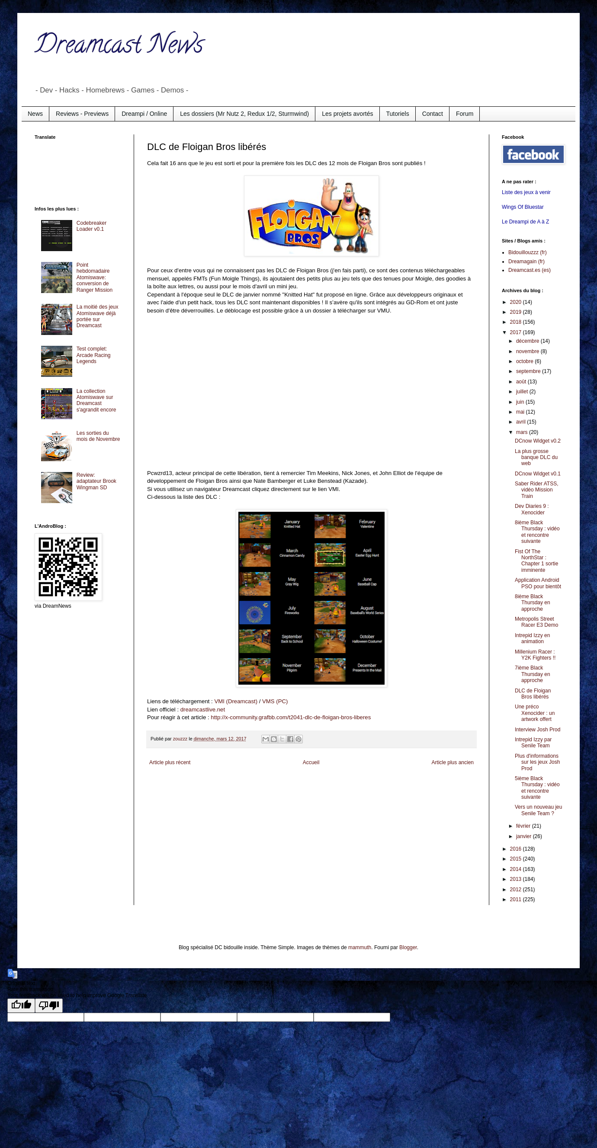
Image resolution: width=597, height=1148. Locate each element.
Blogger (408, 947)
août (522, 382)
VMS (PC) (275, 701)
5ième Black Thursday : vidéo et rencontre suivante (537, 787)
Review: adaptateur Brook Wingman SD (96, 481)
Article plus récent (169, 762)
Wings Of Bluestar (523, 207)
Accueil (311, 762)
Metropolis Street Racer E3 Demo (536, 622)
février (524, 826)
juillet (523, 392)
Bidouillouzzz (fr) (527, 252)
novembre (528, 351)
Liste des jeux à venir (526, 192)
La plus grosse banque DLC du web (536, 457)
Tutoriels (397, 113)
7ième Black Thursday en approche (532, 674)
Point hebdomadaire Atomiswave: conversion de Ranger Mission (94, 277)
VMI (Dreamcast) (235, 701)
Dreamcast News (119, 47)
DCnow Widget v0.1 (538, 474)
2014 (516, 869)
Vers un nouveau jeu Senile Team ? (538, 810)
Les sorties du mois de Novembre (98, 436)
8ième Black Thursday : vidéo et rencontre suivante (537, 532)
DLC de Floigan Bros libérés (533, 694)
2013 (516, 879)
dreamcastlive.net (202, 709)
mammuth (359, 947)
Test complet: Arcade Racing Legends (94, 355)
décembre (528, 341)
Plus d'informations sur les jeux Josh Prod (537, 762)
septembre (529, 371)
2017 (516, 332)
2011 (516, 899)
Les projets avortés (347, 113)
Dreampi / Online (144, 113)
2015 (516, 859)
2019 (516, 312)
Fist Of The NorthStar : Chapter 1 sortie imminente (536, 560)
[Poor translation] (49, 1005)
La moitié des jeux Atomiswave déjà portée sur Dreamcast (98, 316)
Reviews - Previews (82, 113)
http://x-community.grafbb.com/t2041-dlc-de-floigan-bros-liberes (291, 717)
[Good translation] (21, 1005)
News (35, 113)
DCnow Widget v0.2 (538, 441)
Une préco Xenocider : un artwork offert (535, 713)
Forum (464, 113)
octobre (525, 361)
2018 (516, 322)
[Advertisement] (69, 172)
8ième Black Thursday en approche (532, 602)
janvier (524, 836)
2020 (516, 302)
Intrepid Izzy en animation (532, 638)
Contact (432, 113)
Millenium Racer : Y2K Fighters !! (535, 655)
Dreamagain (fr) (526, 261)
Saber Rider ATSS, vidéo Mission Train (536, 490)
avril (521, 422)
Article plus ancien (453, 762)
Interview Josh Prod (537, 730)
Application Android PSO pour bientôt (538, 583)
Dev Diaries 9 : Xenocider (532, 509)
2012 (516, 890)
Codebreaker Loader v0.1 (91, 226)
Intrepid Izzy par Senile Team (533, 743)
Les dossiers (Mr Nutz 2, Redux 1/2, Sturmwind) (244, 113)
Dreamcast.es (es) (529, 270)
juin (521, 402)
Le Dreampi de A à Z (525, 222)
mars (522, 432)
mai (521, 412)
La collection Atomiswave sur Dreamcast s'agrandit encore (96, 400)
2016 (516, 849)
